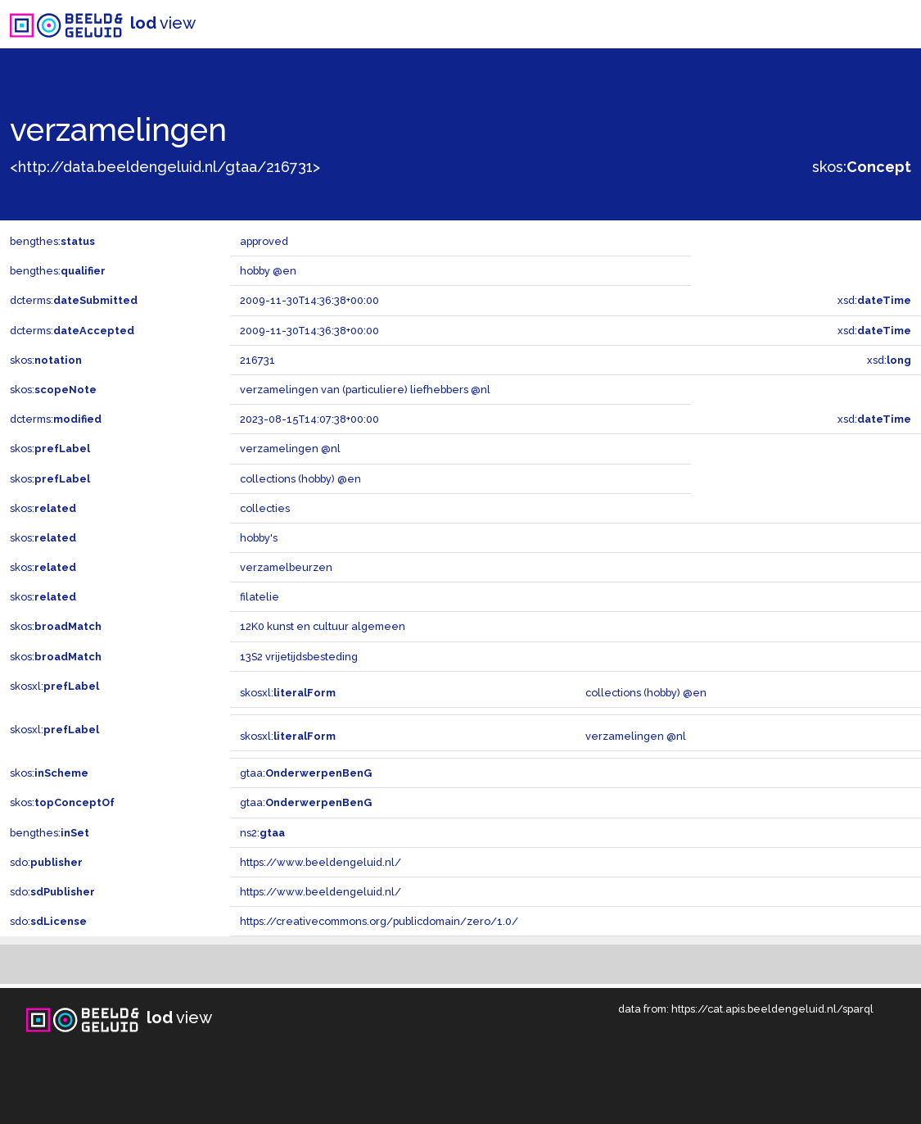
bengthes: (52, 241)
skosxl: (54, 686)
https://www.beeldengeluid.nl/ (320, 862)
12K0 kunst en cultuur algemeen (322, 626)
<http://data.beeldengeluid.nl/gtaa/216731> (165, 166)
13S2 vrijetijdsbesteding (299, 656)
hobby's (259, 538)
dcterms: (74, 300)
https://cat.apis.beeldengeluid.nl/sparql (772, 1009)
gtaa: (306, 773)
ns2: (262, 833)
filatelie (259, 597)
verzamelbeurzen (286, 567)
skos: (861, 166)
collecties (265, 508)
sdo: (46, 862)
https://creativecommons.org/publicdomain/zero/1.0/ (379, 921)
